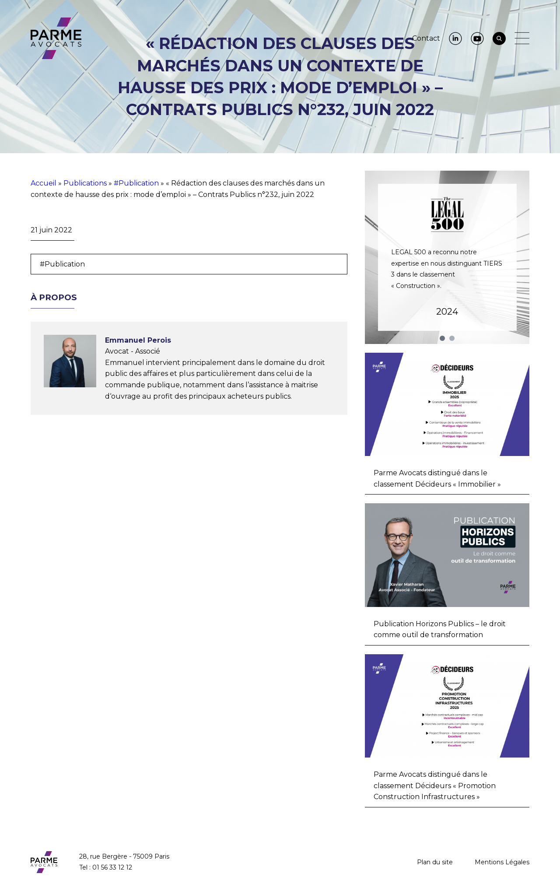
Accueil (43, 183)
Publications (85, 183)
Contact (426, 38)
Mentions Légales (502, 862)
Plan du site (435, 862)
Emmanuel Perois (138, 340)
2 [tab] (452, 338)
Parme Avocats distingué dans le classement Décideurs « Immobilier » (437, 478)
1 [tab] (442, 338)
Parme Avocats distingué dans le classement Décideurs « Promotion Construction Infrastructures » (435, 785)
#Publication (136, 183)
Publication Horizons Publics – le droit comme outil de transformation (440, 629)
